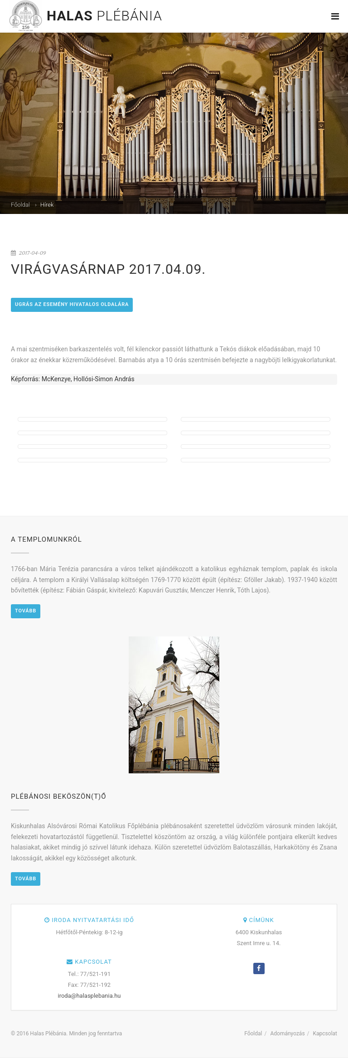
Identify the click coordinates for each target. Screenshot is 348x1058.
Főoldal (20, 204)
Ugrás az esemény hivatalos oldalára (72, 304)
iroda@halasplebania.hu (89, 995)
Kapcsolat (325, 1033)
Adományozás (287, 1033)
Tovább (25, 611)
